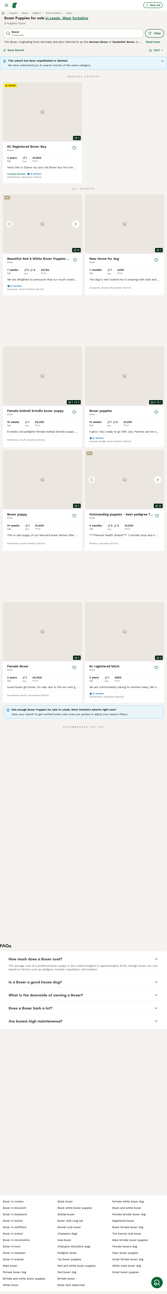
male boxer (10, 1265)
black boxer (65, 1201)
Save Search (13, 50)
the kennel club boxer (126, 1233)
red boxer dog (66, 1272)
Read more (153, 42)
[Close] (162, 61)
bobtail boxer (66, 1214)
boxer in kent (11, 1246)
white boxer (11, 1285)
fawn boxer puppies (125, 1253)
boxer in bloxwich (14, 1208)
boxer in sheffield (14, 1227)
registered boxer (123, 1220)
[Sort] (156, 50)
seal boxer (64, 1240)
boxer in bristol (13, 1233)
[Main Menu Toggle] (6, 5)
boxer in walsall (13, 1259)
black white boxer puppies (74, 1208)
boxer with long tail (70, 1220)
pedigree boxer (67, 1253)
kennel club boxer (69, 1227)
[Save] (74, 148)
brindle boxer (66, 1278)
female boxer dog (14, 1272)
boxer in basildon (14, 1253)
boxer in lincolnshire (16, 1240)
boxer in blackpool (15, 1214)
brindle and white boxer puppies (24, 1278)
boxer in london (13, 1201)
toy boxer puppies (69, 1259)
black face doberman (71, 1285)
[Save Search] (157, 1282)
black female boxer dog (127, 1227)
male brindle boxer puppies (130, 1240)
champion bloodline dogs (73, 1246)
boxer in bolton (13, 1220)
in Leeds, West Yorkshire (66, 18)
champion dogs (67, 1233)
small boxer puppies (125, 1272)
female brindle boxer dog (129, 1214)
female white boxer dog (128, 1201)
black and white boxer (126, 1208)
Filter (154, 33)
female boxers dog (124, 1246)
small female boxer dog (127, 1259)
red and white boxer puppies (76, 1265)
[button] (42, 224)
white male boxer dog (126, 1265)
